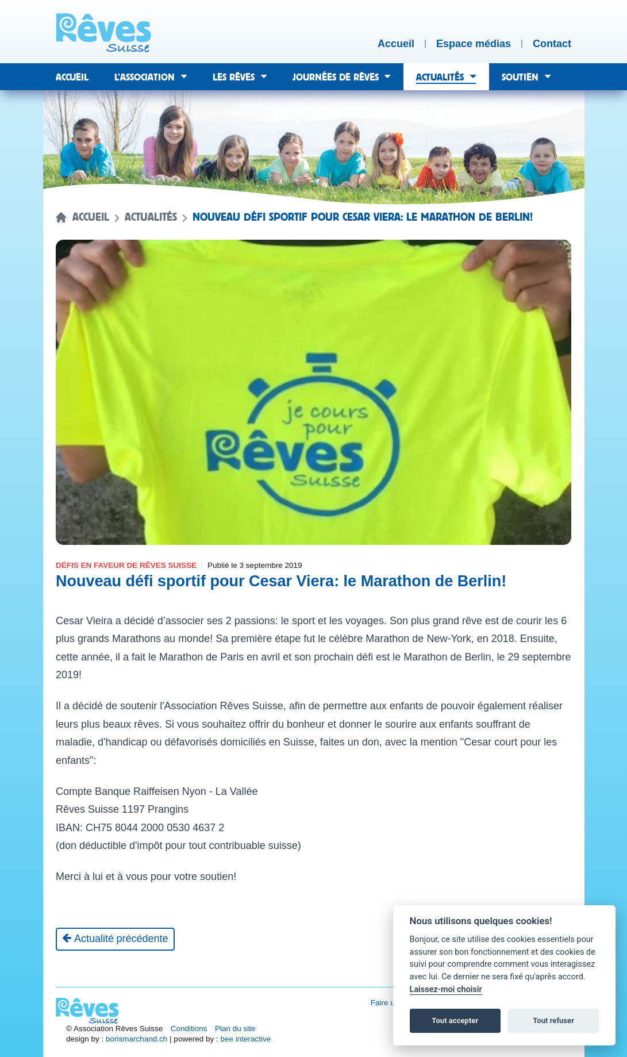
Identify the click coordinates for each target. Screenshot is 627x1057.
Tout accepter (455, 1020)
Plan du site (235, 1028)
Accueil (90, 217)
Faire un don (392, 1002)
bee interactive (245, 1039)
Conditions (189, 1028)
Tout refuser (553, 1020)
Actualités (151, 217)
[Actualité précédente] (115, 939)
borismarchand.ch (136, 1039)
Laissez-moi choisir (446, 989)
